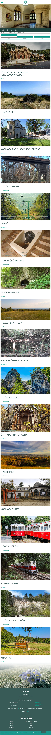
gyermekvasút (8, 575)
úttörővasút (24, 572)
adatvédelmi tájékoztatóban (14, 733)
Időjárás (11, 725)
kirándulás (24, 255)
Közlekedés (11, 723)
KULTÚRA (42, 36)
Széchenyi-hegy (12, 322)
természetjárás (8, 255)
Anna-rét (6, 657)
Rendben (43, 732)
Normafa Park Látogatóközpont (20, 149)
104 (18, 708)
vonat (24, 575)
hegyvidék (24, 67)
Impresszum (30, 727)
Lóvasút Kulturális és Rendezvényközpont (14, 73)
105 (28, 711)
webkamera (3, 30)
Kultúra (40, 141)
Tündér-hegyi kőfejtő (16, 620)
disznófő (24, 252)
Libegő (4, 223)
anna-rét (8, 652)
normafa (8, 106)
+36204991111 (38, 702)
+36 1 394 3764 (38, 705)
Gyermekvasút (9, 583)
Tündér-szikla (11, 397)
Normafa (8, 472)
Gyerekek (8, 141)
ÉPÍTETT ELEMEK (25, 38)
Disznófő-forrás (13, 260)
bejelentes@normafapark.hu (37, 704)
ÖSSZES (42, 38)
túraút (8, 355)
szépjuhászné (8, 287)
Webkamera (11, 727)
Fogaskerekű (11, 546)
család (40, 315)
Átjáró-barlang (10, 292)
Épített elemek (8, 144)
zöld (8, 352)
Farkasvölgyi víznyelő (14, 360)
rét (40, 652)
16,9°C (7, 30)
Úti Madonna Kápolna (14, 434)
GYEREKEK (8, 36)
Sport (24, 138)
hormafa (8, 649)
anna (24, 652)
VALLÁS (9, 38)
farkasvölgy (24, 349)
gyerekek (24, 538)
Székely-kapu (11, 186)
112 (28, 713)
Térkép (11, 721)
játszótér (40, 649)
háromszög (24, 352)
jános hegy (40, 284)
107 (28, 710)
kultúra (8, 67)
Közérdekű (31, 725)
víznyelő (40, 349)
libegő (24, 218)
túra (40, 252)
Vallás (40, 427)
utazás (40, 575)
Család (8, 138)
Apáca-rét (9, 112)
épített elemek (40, 67)
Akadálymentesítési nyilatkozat (31, 721)
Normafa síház (10, 509)
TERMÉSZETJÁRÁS (25, 36)
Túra (8, 104)
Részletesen (3, 78)
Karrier (31, 723)
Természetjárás (24, 104)
